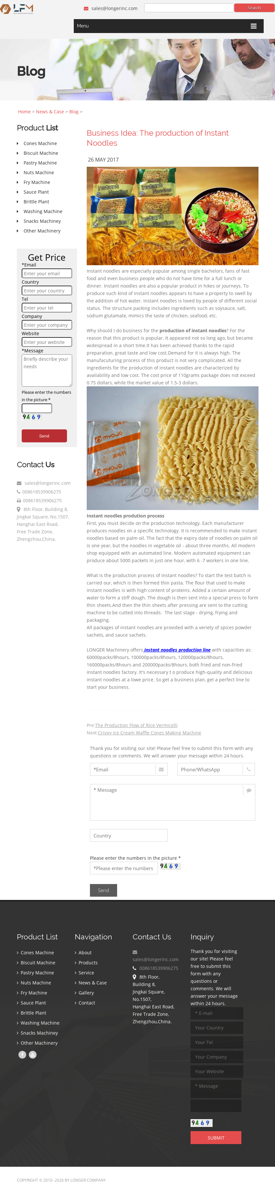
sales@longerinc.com (111, 8)
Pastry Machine (35, 973)
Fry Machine (32, 993)
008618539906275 (41, 492)
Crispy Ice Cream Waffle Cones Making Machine (149, 733)
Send (44, 436)
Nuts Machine (34, 983)
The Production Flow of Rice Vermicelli (136, 725)
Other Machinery (37, 1043)
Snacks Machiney (37, 1033)
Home (24, 111)
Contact (85, 1003)
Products (86, 962)
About (83, 952)
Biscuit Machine (36, 962)
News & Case (50, 111)
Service (84, 973)
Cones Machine (35, 952)
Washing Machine (38, 1023)
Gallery (84, 993)
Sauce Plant (31, 1003)
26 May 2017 (103, 159)
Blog (74, 111)
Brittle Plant (31, 1013)
